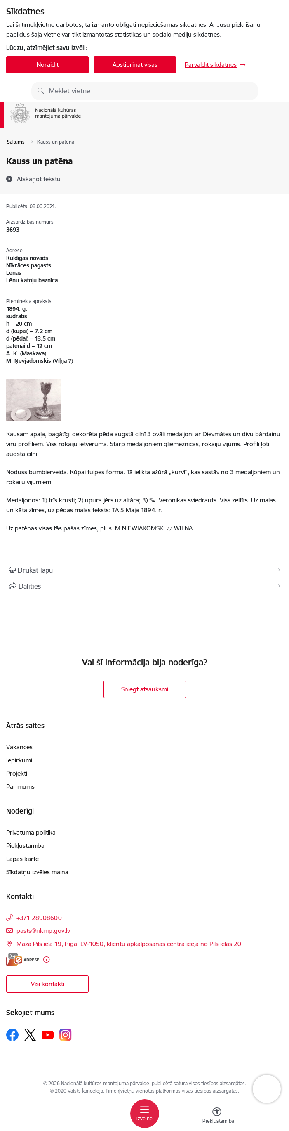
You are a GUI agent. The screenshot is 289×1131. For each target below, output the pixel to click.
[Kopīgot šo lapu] (144, 586)
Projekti (16, 773)
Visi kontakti (47, 984)
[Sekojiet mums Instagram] (65, 1035)
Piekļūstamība (25, 845)
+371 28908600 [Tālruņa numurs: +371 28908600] (39, 918)
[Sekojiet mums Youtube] (48, 1034)
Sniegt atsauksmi (144, 689)
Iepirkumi (19, 760)
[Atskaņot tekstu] (39, 179)
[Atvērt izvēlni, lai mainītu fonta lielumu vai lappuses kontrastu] (216, 1116)
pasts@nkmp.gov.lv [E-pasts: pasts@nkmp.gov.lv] (43, 931)
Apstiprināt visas (135, 65)
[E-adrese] (22, 959)
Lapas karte (22, 859)
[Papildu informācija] (46, 959)
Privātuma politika (31, 832)
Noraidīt (48, 65)
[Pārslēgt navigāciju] (144, 1113)
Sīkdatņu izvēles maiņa (37, 872)
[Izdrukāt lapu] (144, 570)
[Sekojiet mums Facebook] (12, 1035)
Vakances (19, 747)
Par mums (20, 786)
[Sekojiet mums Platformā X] (30, 1035)
